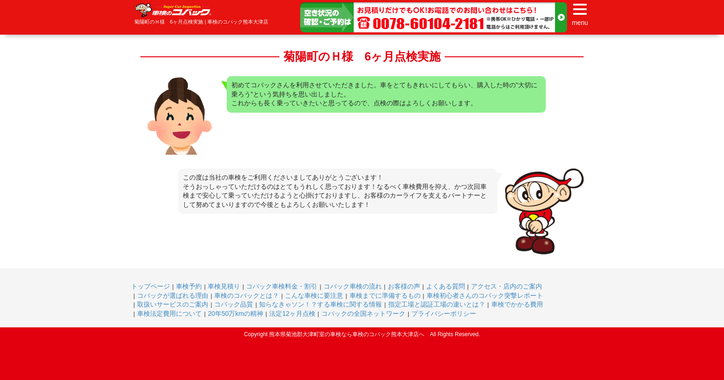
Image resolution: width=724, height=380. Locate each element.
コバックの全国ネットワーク (363, 313)
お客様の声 (404, 286)
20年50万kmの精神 (235, 313)
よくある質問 (445, 286)
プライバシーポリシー (443, 313)
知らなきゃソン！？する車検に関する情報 (320, 304)
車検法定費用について (169, 313)
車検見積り (224, 286)
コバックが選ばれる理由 (172, 295)
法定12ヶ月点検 (292, 313)
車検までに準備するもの (385, 295)
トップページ (150, 286)
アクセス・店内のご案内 (506, 286)
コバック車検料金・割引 (281, 286)
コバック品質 (233, 304)
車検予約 (189, 286)
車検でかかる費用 (517, 304)
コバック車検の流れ (353, 286)
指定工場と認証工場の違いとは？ (436, 304)
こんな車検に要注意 (314, 295)
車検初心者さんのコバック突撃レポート (485, 295)
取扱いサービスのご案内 (172, 304)
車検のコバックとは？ (246, 295)
